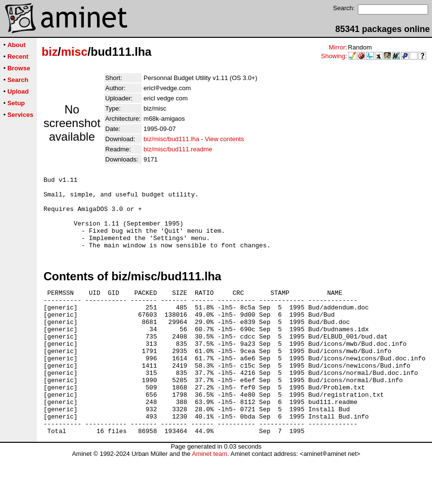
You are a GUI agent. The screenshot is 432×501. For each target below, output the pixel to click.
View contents (224, 139)
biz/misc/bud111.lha (171, 139)
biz (50, 51)
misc (74, 51)
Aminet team (209, 497)
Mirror (337, 47)
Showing (333, 56)
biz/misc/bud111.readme (178, 149)
